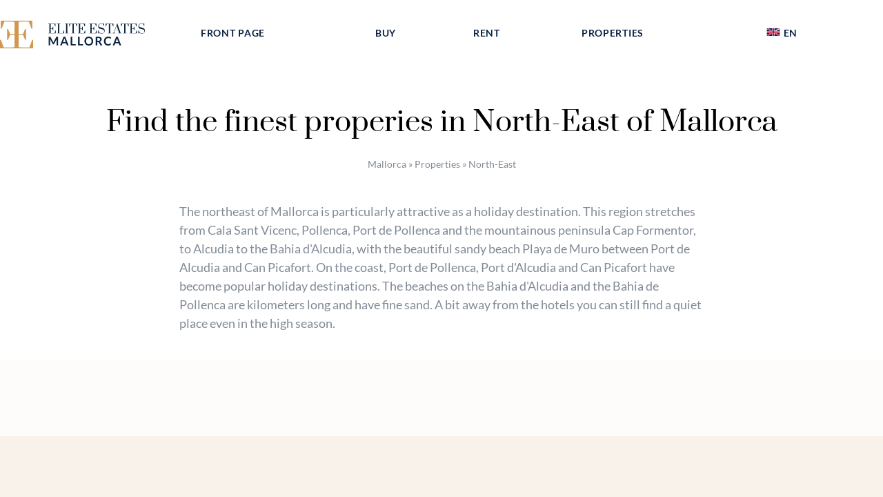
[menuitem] (782, 33)
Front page (233, 33)
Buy (385, 33)
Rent (486, 33)
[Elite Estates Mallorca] (88, 37)
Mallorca (387, 164)
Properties (613, 33)
